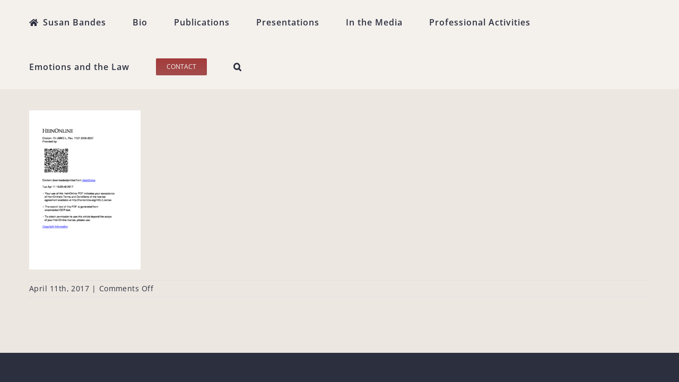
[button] (645, 22)
